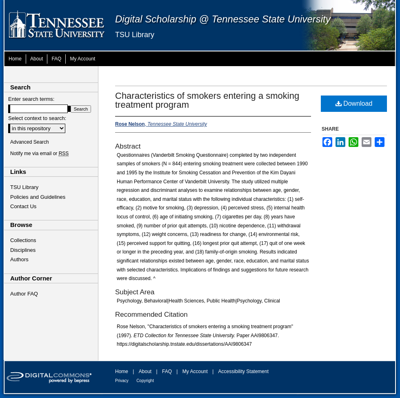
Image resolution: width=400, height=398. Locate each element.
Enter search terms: (31, 99)
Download (354, 103)
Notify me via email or (39, 153)
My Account (195, 371)
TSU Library (134, 35)
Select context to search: (37, 118)
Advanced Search (29, 142)
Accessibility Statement (243, 371)
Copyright (145, 380)
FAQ (167, 371)
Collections (23, 240)
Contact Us (23, 206)
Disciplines (23, 250)
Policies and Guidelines (37, 197)
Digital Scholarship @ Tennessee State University (223, 18)
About (145, 371)
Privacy (122, 380)
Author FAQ (24, 294)
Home (121, 371)
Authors (19, 259)
